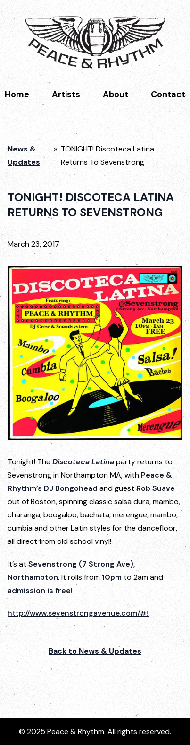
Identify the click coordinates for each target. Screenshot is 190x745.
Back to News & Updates (95, 651)
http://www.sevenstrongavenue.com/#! (78, 613)
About (115, 94)
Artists (66, 94)
